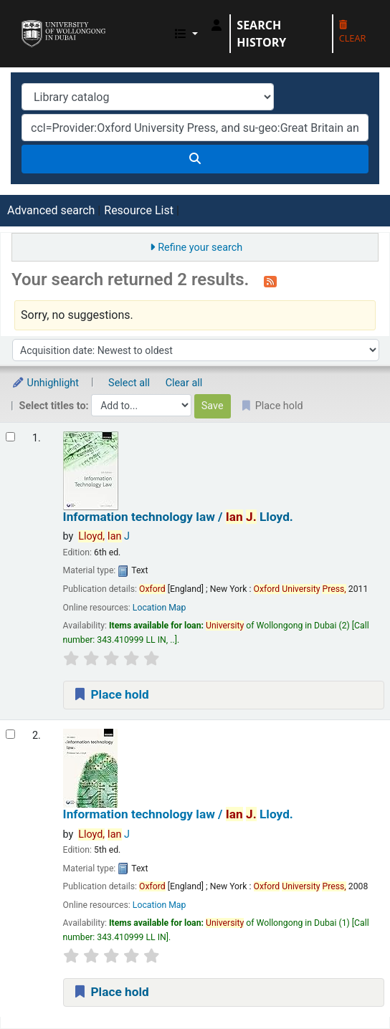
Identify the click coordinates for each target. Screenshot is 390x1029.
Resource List (138, 210)
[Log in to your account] (216, 25)
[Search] (195, 159)
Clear (352, 32)
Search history (261, 33)
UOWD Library (27, 21)
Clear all (184, 383)
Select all (129, 383)
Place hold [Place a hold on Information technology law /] (110, 694)
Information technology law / (178, 517)
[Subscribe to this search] (270, 281)
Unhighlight (45, 383)
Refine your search (200, 247)
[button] (186, 33)
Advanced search (51, 210)
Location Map (159, 608)
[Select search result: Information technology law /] (10, 436)
